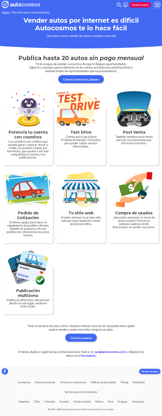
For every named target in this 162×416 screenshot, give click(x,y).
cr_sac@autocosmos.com (108, 352)
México (99, 401)
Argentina (24, 401)
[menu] (157, 4)
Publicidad (139, 382)
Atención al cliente (45, 382)
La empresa (24, 382)
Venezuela (138, 401)
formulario (88, 355)
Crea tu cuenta (81, 338)
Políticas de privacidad (103, 382)
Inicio (5, 12)
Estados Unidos (82, 401)
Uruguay (122, 401)
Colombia (49, 401)
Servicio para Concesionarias (81, 392)
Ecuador (64, 401)
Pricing (124, 382)
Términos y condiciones (73, 382)
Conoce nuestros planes (81, 79)
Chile (37, 401)
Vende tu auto (140, 4)
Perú (110, 401)
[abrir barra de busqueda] (119, 5)
